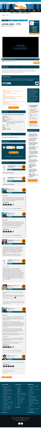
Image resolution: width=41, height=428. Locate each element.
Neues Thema (8, 377)
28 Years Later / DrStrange (8, 401)
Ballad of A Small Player (21, 393)
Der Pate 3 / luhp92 (6, 407)
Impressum (13, 417)
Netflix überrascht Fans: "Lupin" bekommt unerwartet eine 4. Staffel (12, 97)
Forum (20, 11)
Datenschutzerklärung (22, 417)
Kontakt (10, 169)
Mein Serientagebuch (34, 33)
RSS (17, 418)
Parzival (9, 189)
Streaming (12, 10)
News (2, 10)
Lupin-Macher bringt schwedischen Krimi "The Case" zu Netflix (13, 91)
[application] (20, 47)
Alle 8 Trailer (36, 62)
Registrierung (15, 3)
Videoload (31, 98)
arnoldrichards (11, 177)
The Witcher (31, 405)
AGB (16, 417)
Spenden (26, 418)
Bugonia (30, 394)
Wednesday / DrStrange (7, 389)
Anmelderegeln (13, 156)
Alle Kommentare (31, 412)
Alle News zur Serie (14, 107)
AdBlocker (23, 418)
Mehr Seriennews (32, 180)
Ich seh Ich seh (31, 393)
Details (5, 20)
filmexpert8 (10, 260)
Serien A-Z (28, 12)
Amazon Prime (35, 97)
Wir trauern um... (32, 391)
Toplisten (17, 12)
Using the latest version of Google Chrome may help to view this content (20, 49)
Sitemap (14, 418)
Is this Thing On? (20, 400)
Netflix (31, 97)
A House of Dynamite (21, 397)
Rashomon (10, 285)
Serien (34, 10)
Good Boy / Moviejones (7, 396)
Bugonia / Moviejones (7, 397)
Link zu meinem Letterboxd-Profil (8, 208)
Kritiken (18, 10)
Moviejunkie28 (11, 240)
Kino (7, 10)
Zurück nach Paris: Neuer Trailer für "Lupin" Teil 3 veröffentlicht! (13, 102)
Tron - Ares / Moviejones (7, 405)
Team (19, 418)
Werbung (28, 417)
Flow (30, 407)
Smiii (9, 355)
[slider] (34, 28)
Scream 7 (18, 386)
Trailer (24, 10)
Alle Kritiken (4, 412)
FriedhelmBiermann (12, 166)
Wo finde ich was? (34, 3)
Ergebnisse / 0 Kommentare (33, 125)
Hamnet (18, 396)
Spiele (38, 10)
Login (11, 3)
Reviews (12, 12)
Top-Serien (23, 12)
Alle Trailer (17, 407)
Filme (29, 10)
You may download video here (20, 46)
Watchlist (36, 22)
